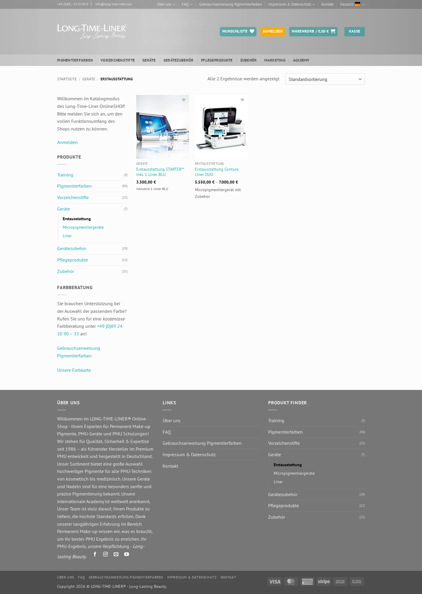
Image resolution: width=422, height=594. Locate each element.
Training (65, 175)
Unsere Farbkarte (74, 370)
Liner (67, 235)
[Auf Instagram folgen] (105, 555)
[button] (313, 31)
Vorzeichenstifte (118, 60)
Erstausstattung (77, 218)
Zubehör (248, 60)
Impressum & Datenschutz (291, 4)
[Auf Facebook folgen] (95, 555)
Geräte (149, 60)
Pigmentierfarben (75, 60)
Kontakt (327, 4)
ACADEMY (301, 60)
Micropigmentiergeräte (83, 227)
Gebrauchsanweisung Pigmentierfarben (230, 4)
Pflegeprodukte (217, 60)
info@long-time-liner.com (113, 4)
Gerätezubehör (178, 60)
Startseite (67, 79)
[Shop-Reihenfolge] (325, 79)
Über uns (166, 4)
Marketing (274, 60)
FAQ (187, 4)
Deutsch (352, 4)
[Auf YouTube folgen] (127, 555)
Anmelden (67, 142)
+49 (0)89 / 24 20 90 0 (72, 4)
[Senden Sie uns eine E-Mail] (116, 555)
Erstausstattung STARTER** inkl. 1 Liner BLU (160, 172)
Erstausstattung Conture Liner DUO (217, 172)
